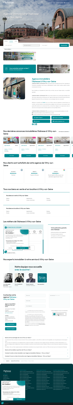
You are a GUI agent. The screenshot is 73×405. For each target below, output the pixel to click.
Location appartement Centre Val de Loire (59, 383)
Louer (54, 2)
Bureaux (48, 198)
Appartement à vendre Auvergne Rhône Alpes (43, 371)
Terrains (7, 200)
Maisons (7, 198)
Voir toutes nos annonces (64, 131)
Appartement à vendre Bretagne (41, 374)
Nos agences (5, 375)
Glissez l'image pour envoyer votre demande (59, 310)
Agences (7, 360)
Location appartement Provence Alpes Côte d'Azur (61, 387)
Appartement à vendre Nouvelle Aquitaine (43, 377)
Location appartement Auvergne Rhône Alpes (60, 371)
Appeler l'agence (38, 117)
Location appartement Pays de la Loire (59, 386)
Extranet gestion (59, 2)
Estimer (6, 41)
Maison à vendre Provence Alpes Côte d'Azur (27, 387)
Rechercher (64, 45)
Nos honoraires (10, 324)
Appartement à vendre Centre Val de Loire (43, 383)
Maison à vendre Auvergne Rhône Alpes (26, 371)
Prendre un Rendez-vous (58, 121)
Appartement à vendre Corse (41, 389)
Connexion (66, 2)
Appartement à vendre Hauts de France (42, 380)
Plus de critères (8, 49)
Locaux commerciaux (30, 200)
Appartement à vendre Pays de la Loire (42, 386)
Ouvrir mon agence (6, 378)
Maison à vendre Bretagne (24, 374)
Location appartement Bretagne (58, 374)
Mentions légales (11, 328)
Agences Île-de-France (15, 360)
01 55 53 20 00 (8, 313)
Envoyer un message (58, 117)
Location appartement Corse (57, 389)
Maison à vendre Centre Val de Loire (25, 383)
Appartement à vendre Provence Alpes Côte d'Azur (44, 387)
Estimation (37, 121)
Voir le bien (11, 155)
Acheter (50, 2)
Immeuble (49, 200)
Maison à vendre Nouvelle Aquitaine (25, 377)
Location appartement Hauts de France (59, 380)
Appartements (29, 198)
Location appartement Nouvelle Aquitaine (60, 377)
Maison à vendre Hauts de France (25, 380)
